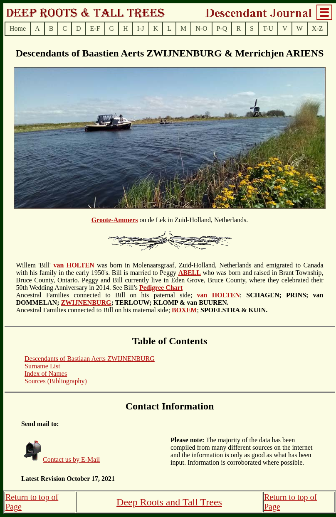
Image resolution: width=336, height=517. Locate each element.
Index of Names (46, 373)
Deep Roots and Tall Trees (169, 502)
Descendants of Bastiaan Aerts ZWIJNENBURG (90, 358)
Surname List (42, 366)
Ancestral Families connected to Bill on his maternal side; (122, 306)
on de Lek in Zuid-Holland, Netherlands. (170, 265)
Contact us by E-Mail (71, 459)
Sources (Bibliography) (56, 381)
